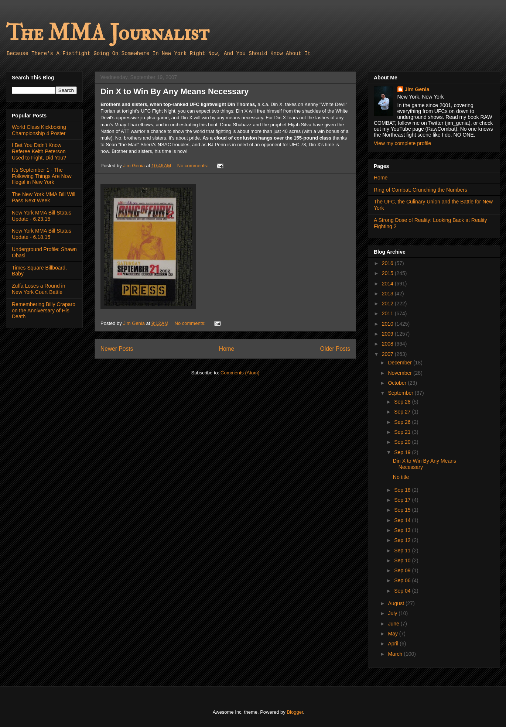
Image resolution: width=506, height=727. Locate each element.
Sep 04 (403, 591)
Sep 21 (403, 432)
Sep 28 (403, 402)
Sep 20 (403, 442)
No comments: (193, 165)
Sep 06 (403, 580)
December (400, 363)
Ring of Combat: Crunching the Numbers (420, 190)
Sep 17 (403, 500)
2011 (388, 313)
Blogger (295, 712)
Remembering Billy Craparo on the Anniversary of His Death (43, 310)
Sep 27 (403, 412)
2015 (388, 273)
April (394, 644)
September (401, 393)
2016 (388, 263)
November (400, 373)
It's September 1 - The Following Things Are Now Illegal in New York (42, 176)
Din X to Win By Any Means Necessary (174, 91)
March (396, 654)
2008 (388, 344)
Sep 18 (403, 490)
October (398, 383)
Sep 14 (403, 520)
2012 (388, 303)
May (393, 634)
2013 (388, 293)
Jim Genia (417, 89)
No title (401, 477)
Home (227, 349)
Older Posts (335, 349)
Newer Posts (116, 349)
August (396, 603)
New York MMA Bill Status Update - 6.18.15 (41, 234)
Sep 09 (403, 570)
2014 (388, 284)
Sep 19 (403, 452)
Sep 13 (403, 530)
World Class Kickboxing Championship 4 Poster (39, 130)
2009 (388, 334)
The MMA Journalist (107, 33)
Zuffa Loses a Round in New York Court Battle (38, 289)
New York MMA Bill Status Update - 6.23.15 (41, 216)
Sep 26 (403, 422)
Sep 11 (403, 550)
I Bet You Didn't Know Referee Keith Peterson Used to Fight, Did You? (39, 151)
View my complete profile (402, 143)
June (394, 624)
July (393, 613)
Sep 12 (403, 540)
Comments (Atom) (239, 372)
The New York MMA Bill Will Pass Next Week (43, 197)
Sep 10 (403, 560)
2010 (388, 324)
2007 (388, 354)
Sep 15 (403, 510)
